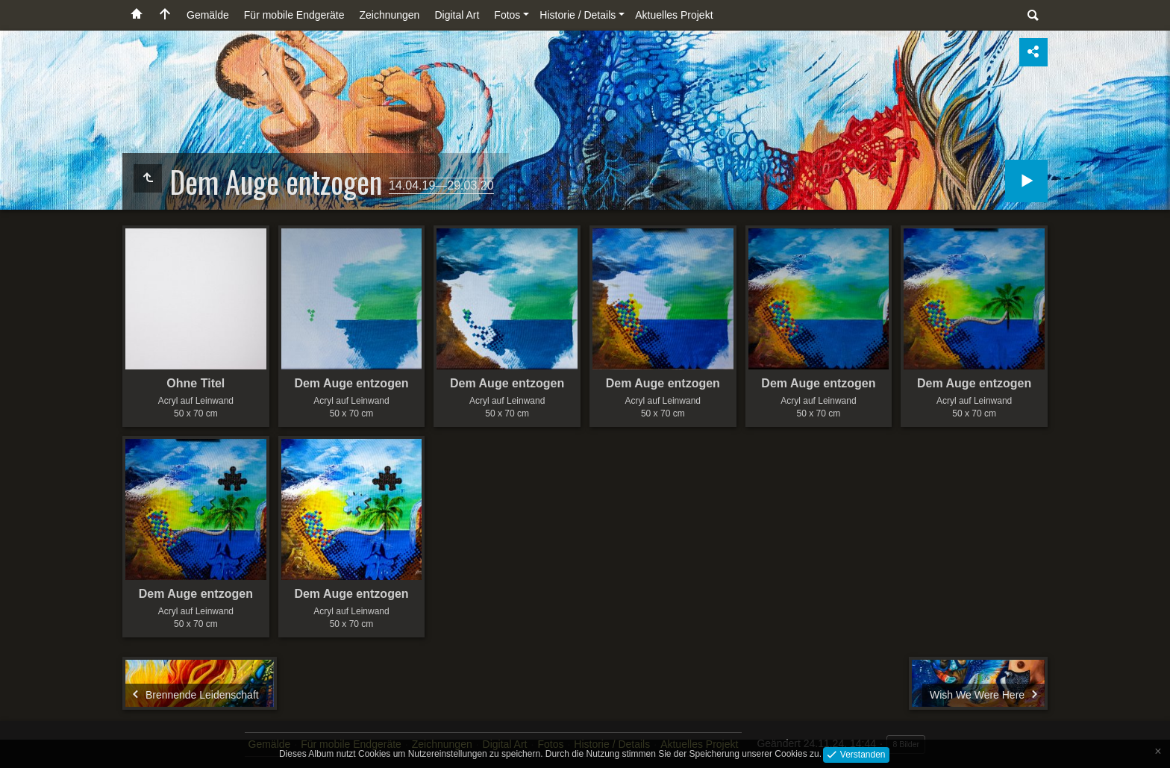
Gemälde (208, 15)
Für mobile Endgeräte (294, 15)
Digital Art (456, 15)
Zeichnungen (389, 15)
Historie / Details (577, 15)
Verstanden (861, 754)
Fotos (507, 15)
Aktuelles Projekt (674, 15)
